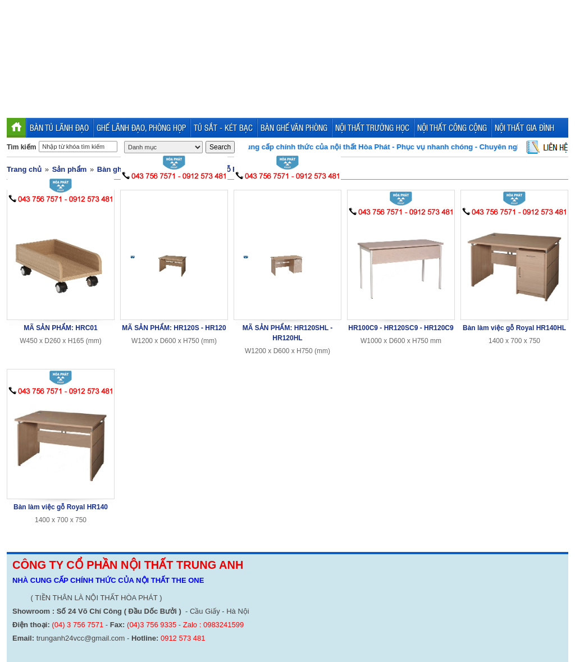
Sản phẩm (69, 169)
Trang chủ (24, 169)
